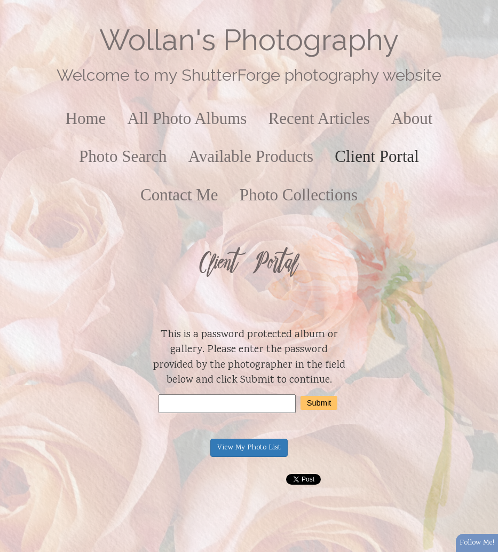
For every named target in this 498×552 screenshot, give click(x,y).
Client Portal (377, 156)
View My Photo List (249, 447)
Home (86, 118)
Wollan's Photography (249, 39)
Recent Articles (319, 118)
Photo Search (123, 156)
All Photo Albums (187, 118)
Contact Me (179, 194)
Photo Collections (299, 194)
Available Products (250, 156)
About (412, 118)
